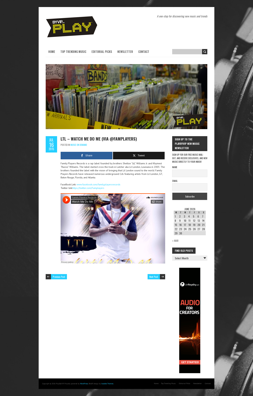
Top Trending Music (73, 52)
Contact (143, 52)
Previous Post (59, 276)
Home (51, 52)
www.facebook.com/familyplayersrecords (98, 184)
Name (174, 167)
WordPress (84, 383)
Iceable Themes (107, 383)
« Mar (175, 240)
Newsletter (125, 52)
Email (175, 181)
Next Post (153, 276)
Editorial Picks (102, 52)
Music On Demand (78, 145)
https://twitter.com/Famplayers (88, 188)
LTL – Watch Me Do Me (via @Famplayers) (99, 138)
